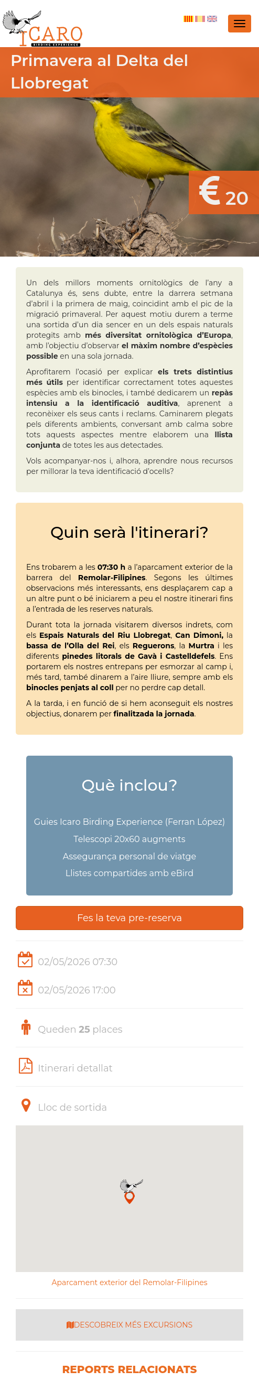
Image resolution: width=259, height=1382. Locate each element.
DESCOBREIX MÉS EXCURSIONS (129, 1325)
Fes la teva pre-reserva (129, 918)
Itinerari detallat (75, 1068)
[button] (129, 1191)
